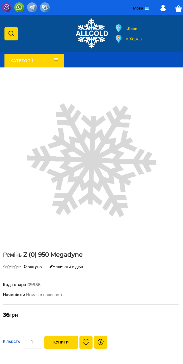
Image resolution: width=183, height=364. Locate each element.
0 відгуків (33, 266)
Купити (61, 342)
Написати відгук (66, 266)
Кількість (11, 341)
